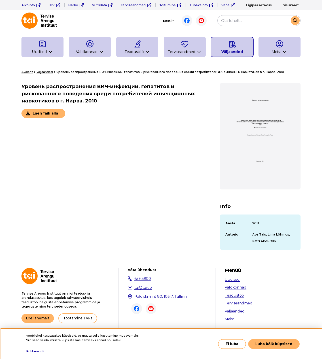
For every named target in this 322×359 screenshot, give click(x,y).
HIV (52, 5)
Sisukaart (291, 5)
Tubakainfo (198, 5)
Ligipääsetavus (259, 5)
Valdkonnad (235, 287)
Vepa (225, 5)
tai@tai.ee (143, 287)
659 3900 (142, 278)
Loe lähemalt (37, 318)
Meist (229, 319)
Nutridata (99, 5)
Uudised (232, 279)
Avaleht (27, 72)
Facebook (187, 20)
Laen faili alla (45, 113)
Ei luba (232, 344)
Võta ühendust (142, 270)
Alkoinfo (28, 5)
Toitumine (167, 5)
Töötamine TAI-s (77, 318)
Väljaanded (44, 72)
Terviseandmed (133, 5)
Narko (73, 5)
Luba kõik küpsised (273, 344)
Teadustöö (234, 295)
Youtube (201, 20)
